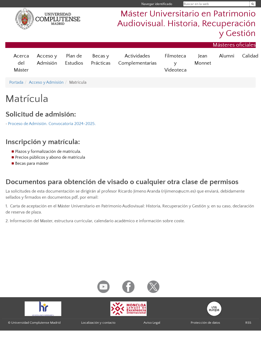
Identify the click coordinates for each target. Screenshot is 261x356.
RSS (248, 322)
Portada (16, 82)
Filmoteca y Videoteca (175, 63)
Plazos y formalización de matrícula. (48, 151)
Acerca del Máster (21, 63)
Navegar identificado (156, 4)
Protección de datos (205, 322)
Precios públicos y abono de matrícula (50, 157)
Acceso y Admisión (47, 59)
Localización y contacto (98, 322)
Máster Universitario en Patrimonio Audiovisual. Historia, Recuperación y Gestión (186, 23)
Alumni (226, 56)
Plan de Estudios (74, 59)
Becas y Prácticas (100, 59)
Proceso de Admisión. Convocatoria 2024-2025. (52, 123)
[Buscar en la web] (253, 3)
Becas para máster (32, 163)
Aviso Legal (151, 322)
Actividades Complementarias (137, 59)
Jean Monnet (202, 59)
